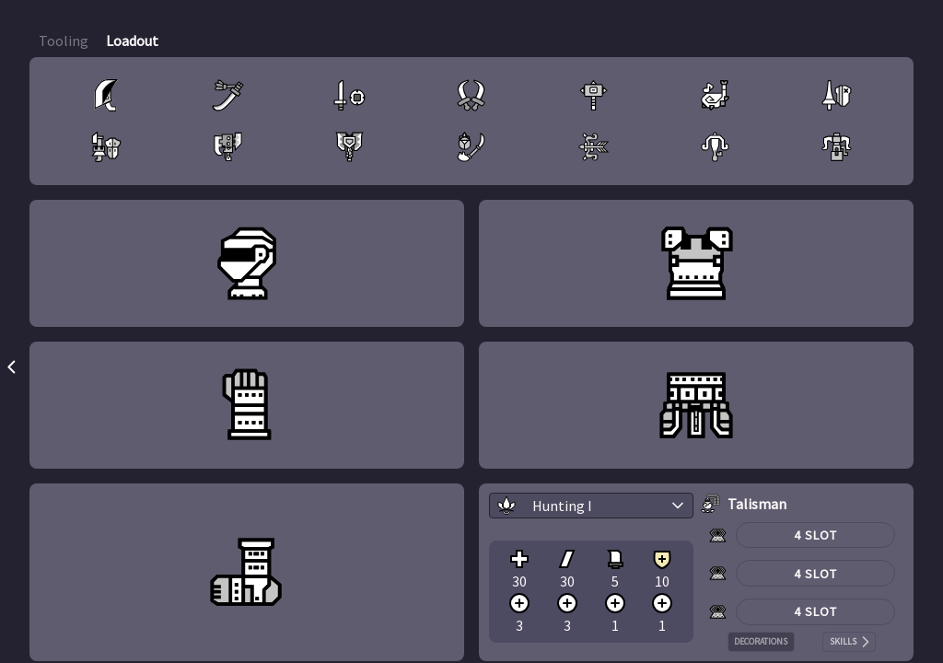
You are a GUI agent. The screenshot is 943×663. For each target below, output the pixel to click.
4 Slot (815, 535)
